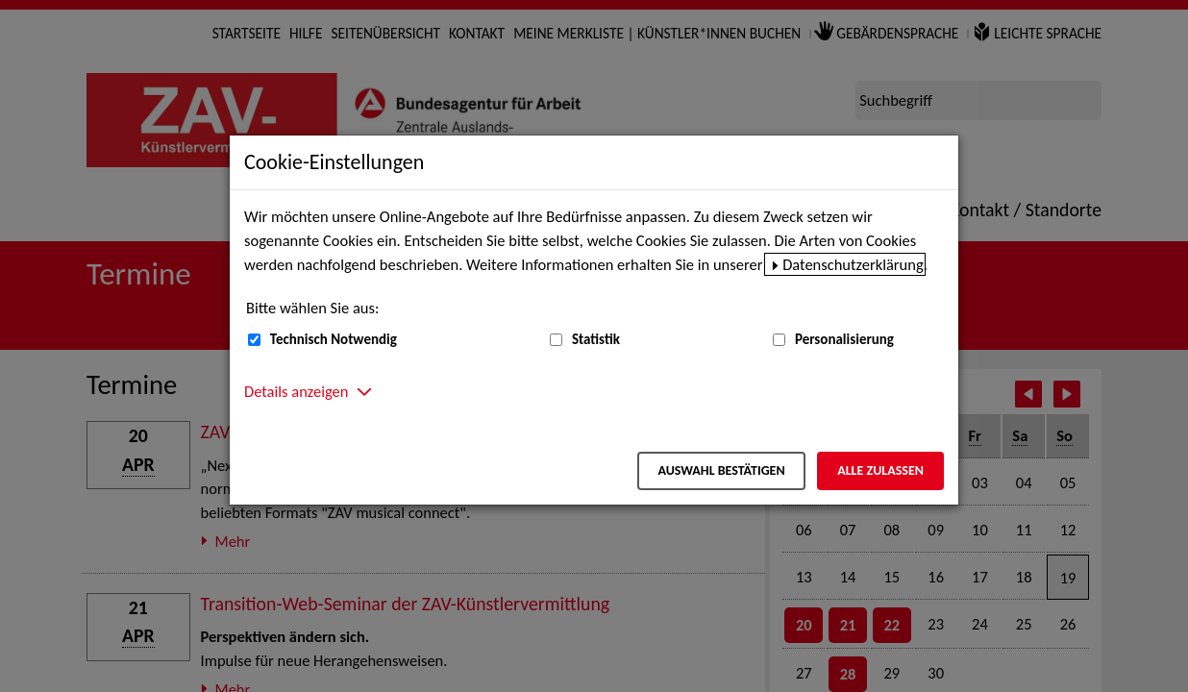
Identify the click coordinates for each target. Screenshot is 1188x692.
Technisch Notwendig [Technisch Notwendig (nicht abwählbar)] (333, 339)
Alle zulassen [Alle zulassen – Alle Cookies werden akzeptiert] (880, 470)
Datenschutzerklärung (853, 264)
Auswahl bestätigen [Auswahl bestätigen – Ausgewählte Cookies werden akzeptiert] (720, 470)
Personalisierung (844, 339)
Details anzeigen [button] (296, 391)
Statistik (596, 339)
